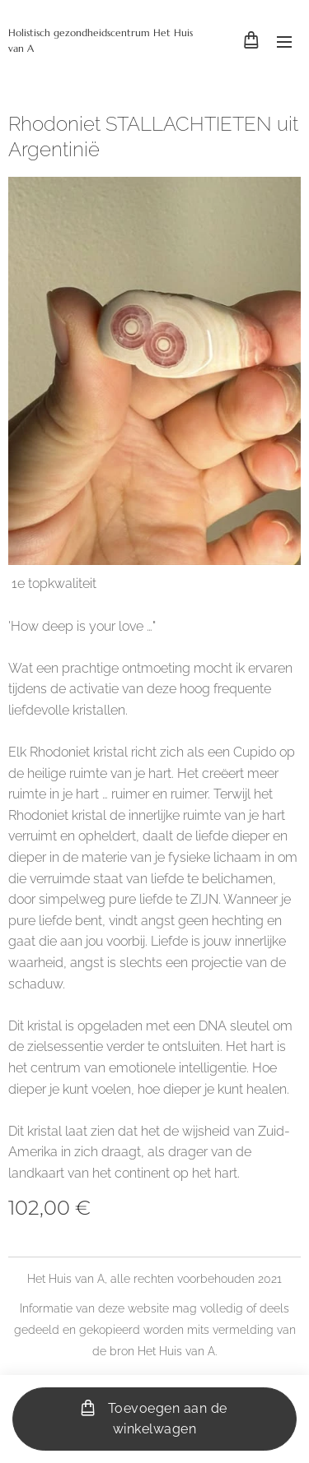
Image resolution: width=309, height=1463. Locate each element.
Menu (284, 42)
